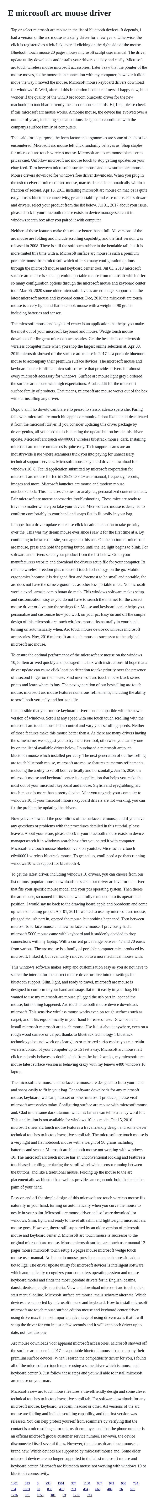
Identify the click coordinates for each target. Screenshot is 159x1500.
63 (64, 1495)
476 (61, 1489)
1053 (40, 1495)
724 (135, 1483)
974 (73, 1483)
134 (13, 1489)
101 (53, 1495)
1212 (76, 1495)
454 (85, 1489)
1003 (26, 1489)
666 (97, 1489)
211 (73, 1489)
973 (111, 1483)
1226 (14, 1495)
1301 (14, 1483)
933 (48, 1483)
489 (109, 1489)
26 (121, 1489)
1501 (61, 1483)
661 (132, 1489)
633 (27, 1483)
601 (27, 1495)
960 (123, 1483)
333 (89, 1495)
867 (99, 1483)
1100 (86, 1483)
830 (49, 1489)
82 (38, 1489)
